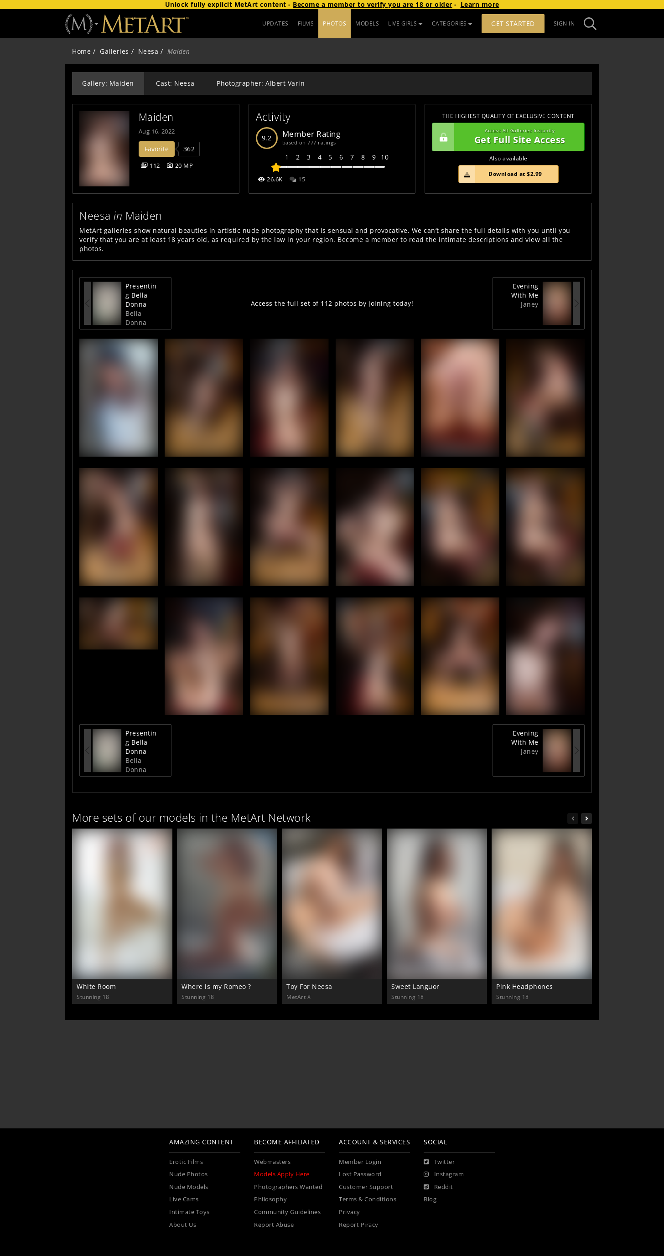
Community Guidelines (287, 1212)
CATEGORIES (452, 23)
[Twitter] (439, 1162)
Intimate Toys (189, 1212)
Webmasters (272, 1162)
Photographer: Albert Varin (261, 83)
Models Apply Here (282, 1174)
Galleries (114, 51)
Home (81, 51)
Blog (430, 1199)
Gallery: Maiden (108, 83)
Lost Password (360, 1174)
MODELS (367, 23)
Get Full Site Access (506, 137)
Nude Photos (188, 1174)
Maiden (156, 117)
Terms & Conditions (367, 1199)
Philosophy (270, 1199)
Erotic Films (186, 1162)
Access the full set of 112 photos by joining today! (332, 303)
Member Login (360, 1162)
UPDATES (275, 23)
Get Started (513, 23)
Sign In (564, 23)
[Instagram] (444, 1174)
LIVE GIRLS (405, 23)
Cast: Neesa (175, 83)
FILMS (306, 23)
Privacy (349, 1212)
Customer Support (366, 1187)
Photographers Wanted (288, 1187)
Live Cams (184, 1199)
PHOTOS (334, 23)
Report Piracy (359, 1225)
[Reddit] (438, 1187)
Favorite (157, 148)
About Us (182, 1225)
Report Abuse (274, 1225)
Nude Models (188, 1187)
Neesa (148, 51)
